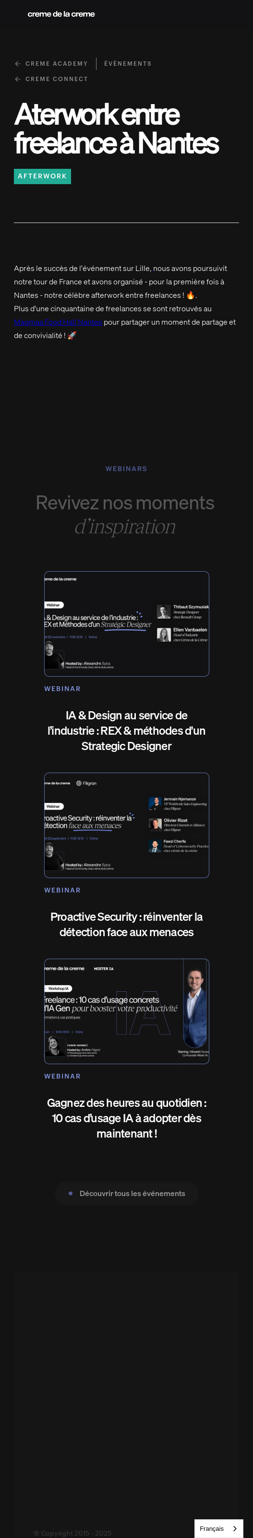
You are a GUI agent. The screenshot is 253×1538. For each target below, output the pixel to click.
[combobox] (218, 1528)
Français (212, 1528)
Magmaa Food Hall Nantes (58, 322)
